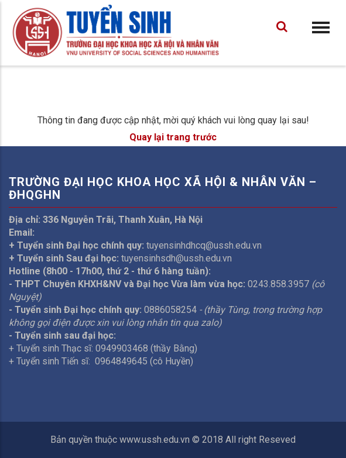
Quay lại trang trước (173, 137)
